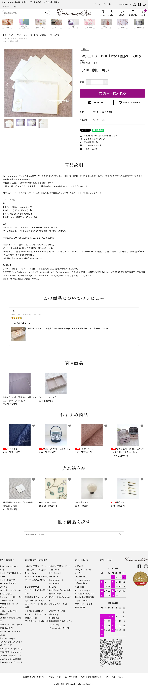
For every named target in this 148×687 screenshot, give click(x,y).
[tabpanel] (38, 83)
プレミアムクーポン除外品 (37, 621)
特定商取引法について (91, 676)
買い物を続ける (89, 142)
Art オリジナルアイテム (18, 38)
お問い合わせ (125, 4)
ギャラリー (79, 573)
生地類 (3, 603)
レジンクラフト (6, 624)
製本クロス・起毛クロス (11, 655)
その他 (3, 652)
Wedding (53, 614)
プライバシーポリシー (115, 676)
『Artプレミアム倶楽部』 (35, 579)
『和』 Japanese (13, 652)
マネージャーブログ (84, 603)
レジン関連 (80, 607)
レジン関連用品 (32, 586)
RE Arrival (55, 573)
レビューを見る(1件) (91, 145)
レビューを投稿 (89, 148)
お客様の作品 (81, 576)
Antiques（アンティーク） (11, 648)
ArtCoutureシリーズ (85, 593)
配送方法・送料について (33, 676)
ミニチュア (18, 624)
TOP (4, 38)
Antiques (79, 586)
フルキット (4, 586)
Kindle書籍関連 (7, 579)
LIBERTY (53, 576)
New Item (31, 573)
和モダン (53, 586)
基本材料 (4, 614)
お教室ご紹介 (81, 583)
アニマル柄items (57, 610)
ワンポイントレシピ (83, 569)
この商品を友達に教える (93, 138)
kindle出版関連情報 (84, 597)
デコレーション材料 (8, 610)
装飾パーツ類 (31, 617)
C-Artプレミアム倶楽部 (10, 658)
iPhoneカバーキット (58, 603)
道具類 (3, 607)
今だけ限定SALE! (8, 583)
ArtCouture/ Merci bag (36, 576)
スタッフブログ (81, 600)
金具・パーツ (12, 603)
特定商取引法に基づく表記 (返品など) (99, 135)
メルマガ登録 (71, 676)
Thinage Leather (34, 610)
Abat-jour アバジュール (11, 662)
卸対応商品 (14, 41)
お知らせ (79, 566)
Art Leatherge (7, 638)
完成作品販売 (6, 627)
